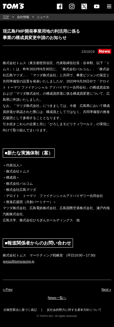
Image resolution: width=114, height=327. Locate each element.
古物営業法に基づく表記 (20, 309)
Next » (106, 289)
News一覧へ (57, 298)
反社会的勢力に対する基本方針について (74, 309)
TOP (6, 17)
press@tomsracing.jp (18, 261)
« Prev (7, 289)
